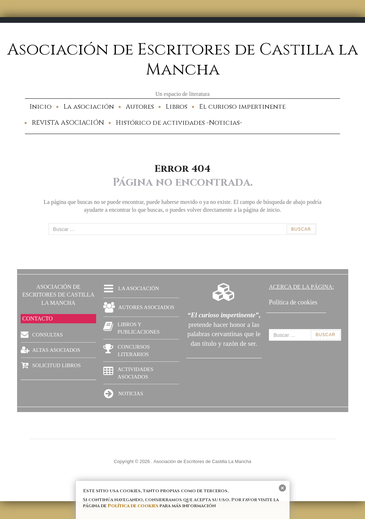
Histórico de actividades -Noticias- (179, 122)
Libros (176, 106)
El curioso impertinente (242, 106)
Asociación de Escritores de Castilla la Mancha (182, 59)
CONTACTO (37, 318)
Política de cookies (133, 506)
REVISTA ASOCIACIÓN (68, 122)
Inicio (41, 106)
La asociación (88, 106)
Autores (140, 106)
